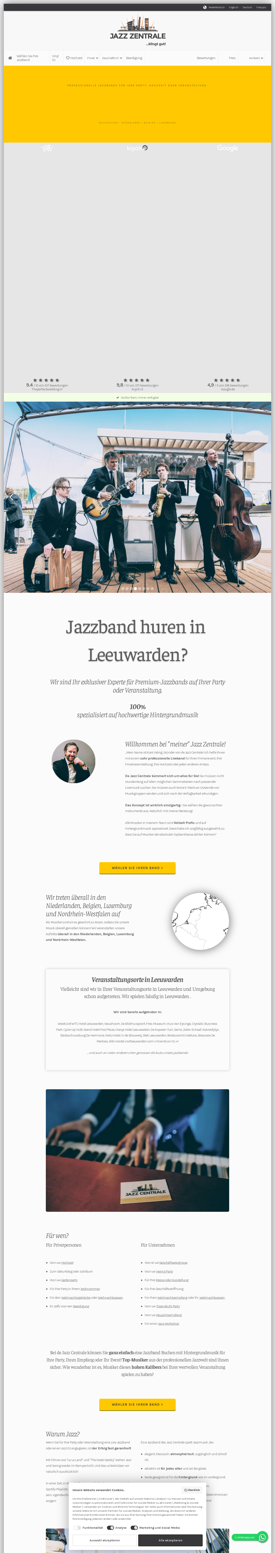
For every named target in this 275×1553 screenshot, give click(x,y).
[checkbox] (88, 1527)
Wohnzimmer (90, 1289)
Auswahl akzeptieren (105, 1540)
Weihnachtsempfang (172, 1298)
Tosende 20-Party (168, 1306)
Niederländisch (217, 7)
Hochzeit (74, 58)
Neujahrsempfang (169, 1315)
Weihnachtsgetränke (76, 1298)
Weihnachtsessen (110, 1298)
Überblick (192, 1490)
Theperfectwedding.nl (47, 389)
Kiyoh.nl (137, 389)
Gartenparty (69, 1280)
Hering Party (164, 1272)
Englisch (233, 7)
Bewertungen (206, 58)
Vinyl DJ (55, 58)
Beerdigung (134, 58)
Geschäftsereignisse (173, 1263)
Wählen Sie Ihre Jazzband (27, 58)
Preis (232, 58)
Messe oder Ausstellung (172, 1280)
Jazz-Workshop (168, 1324)
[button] (92, 58)
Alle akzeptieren (170, 1540)
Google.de (228, 389)
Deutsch (247, 7)
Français (261, 7)
